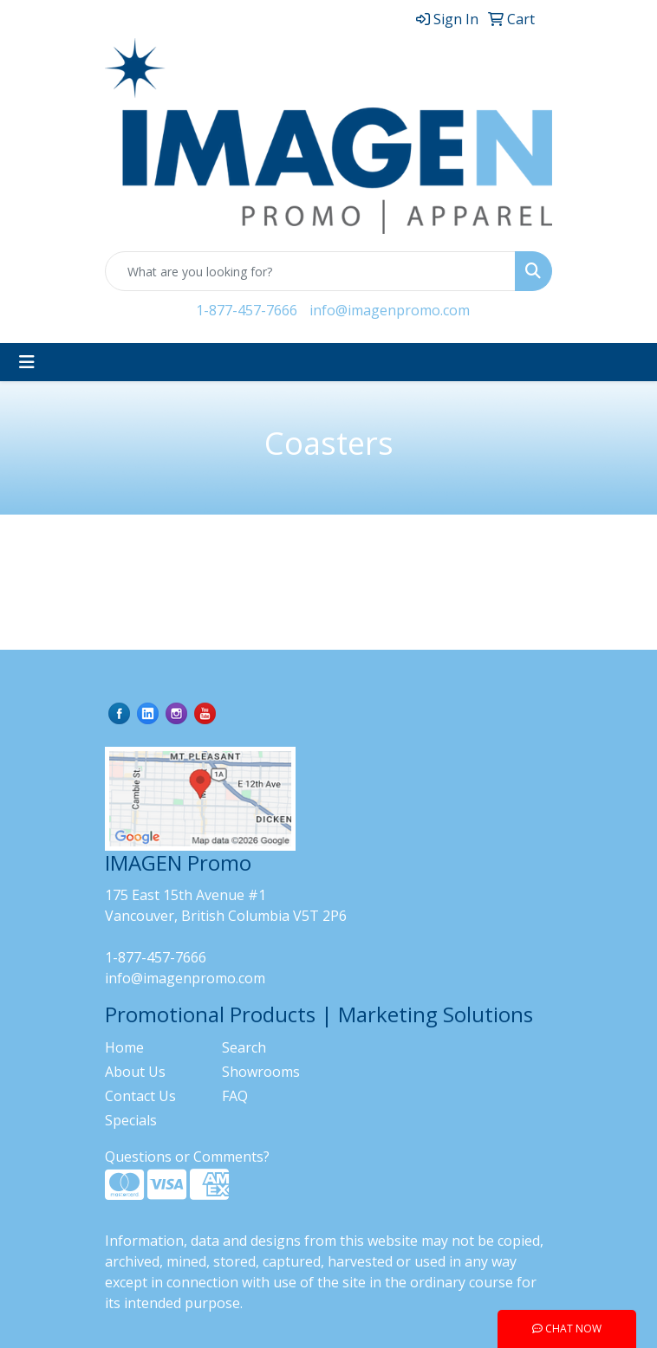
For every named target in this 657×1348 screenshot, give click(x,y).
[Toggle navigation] (27, 362)
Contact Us (140, 1095)
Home (124, 1047)
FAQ (235, 1095)
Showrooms (261, 1071)
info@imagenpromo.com (389, 310)
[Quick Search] (310, 271)
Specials (131, 1120)
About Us (135, 1071)
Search (244, 1047)
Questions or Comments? (187, 1156)
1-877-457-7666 (246, 310)
